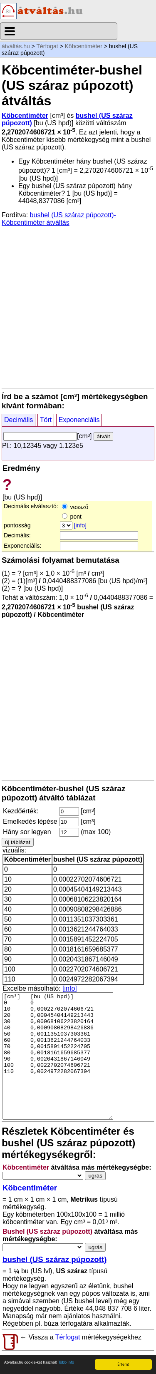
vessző (75, 507)
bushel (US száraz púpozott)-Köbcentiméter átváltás (59, 218)
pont (72, 516)
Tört (46, 419)
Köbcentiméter (83, 46)
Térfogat (47, 46)
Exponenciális (79, 419)
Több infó (66, 1362)
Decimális (18, 419)
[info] (80, 525)
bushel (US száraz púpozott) (54, 1259)
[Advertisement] (78, 307)
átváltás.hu (16, 46)
